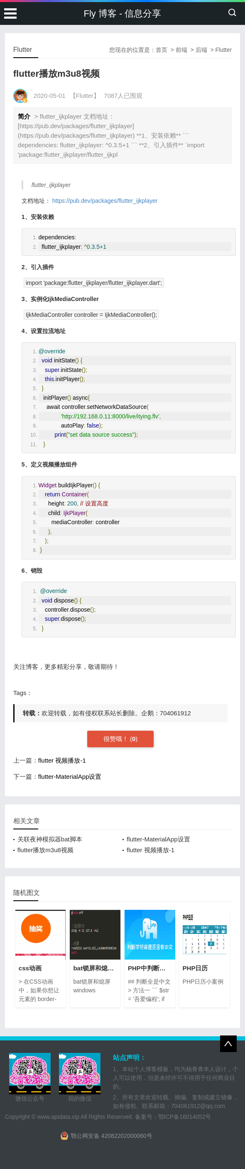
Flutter (224, 49)
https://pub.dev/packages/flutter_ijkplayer (105, 200)
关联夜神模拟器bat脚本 (49, 839)
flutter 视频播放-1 (62, 760)
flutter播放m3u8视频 (45, 849)
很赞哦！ (116, 738)
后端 (201, 49)
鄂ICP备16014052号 (184, 1116)
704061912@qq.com (198, 1106)
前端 (181, 49)
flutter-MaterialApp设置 (70, 776)
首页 (161, 49)
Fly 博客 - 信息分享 (123, 13)
